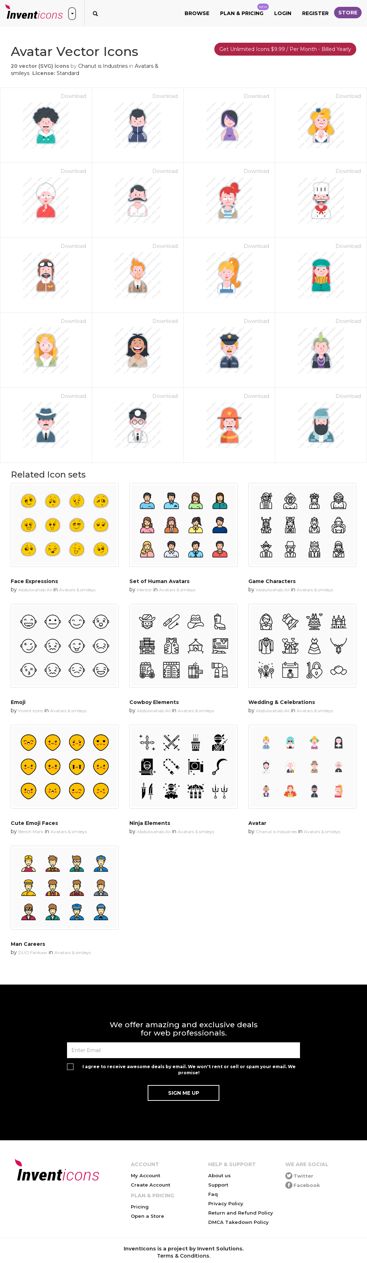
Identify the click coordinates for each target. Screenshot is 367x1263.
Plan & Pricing (244, 10)
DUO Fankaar (32, 952)
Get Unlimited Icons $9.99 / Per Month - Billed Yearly (285, 49)
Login (282, 13)
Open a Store (147, 1216)
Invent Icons (30, 710)
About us (219, 1175)
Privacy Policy (225, 1203)
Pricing (140, 1207)
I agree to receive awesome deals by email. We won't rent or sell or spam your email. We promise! (189, 1069)
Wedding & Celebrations (281, 702)
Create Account (150, 1185)
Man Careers (28, 944)
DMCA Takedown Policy (238, 1222)
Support (218, 1185)
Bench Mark (30, 831)
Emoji (18, 702)
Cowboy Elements (154, 702)
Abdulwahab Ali (35, 589)
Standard (68, 73)
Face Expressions (34, 581)
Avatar (257, 823)
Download (73, 96)
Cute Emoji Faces (34, 823)
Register (315, 13)
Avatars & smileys (77, 589)
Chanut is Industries (103, 66)
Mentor (144, 589)
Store (347, 12)
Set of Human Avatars (159, 581)
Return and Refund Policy (240, 1213)
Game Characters (272, 581)
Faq (213, 1194)
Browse (197, 13)
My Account (145, 1175)
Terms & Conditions (183, 1256)
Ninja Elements (149, 823)
